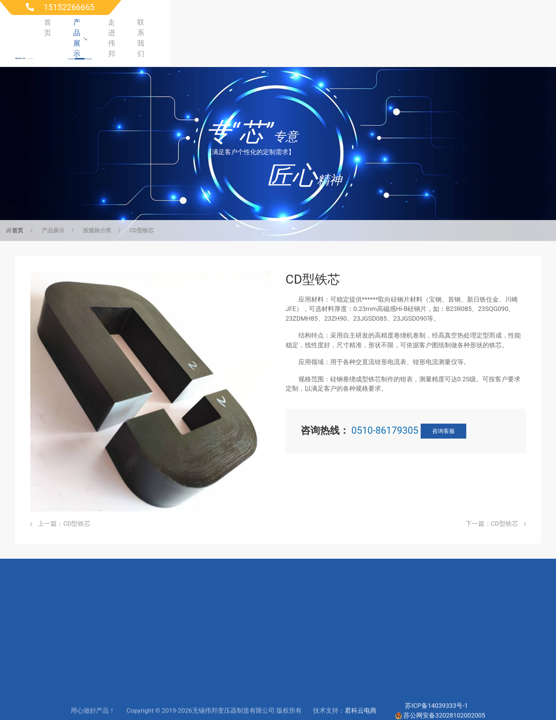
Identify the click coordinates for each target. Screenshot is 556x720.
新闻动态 (298, 683)
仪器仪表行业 (150, 657)
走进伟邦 (464, 26)
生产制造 (298, 657)
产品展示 (409, 26)
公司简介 (298, 630)
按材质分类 (70, 657)
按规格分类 (97, 205)
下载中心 (221, 644)
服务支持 (221, 630)
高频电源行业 (150, 644)
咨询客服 (443, 405)
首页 (362, 26)
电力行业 (143, 630)
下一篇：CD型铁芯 (496, 498)
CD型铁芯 (141, 205)
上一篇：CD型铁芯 (60, 498)
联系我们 (515, 26)
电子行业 (143, 670)
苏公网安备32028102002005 (444, 707)
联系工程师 (224, 657)
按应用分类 (70, 644)
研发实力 (298, 644)
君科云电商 (361, 702)
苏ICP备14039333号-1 (436, 697)
